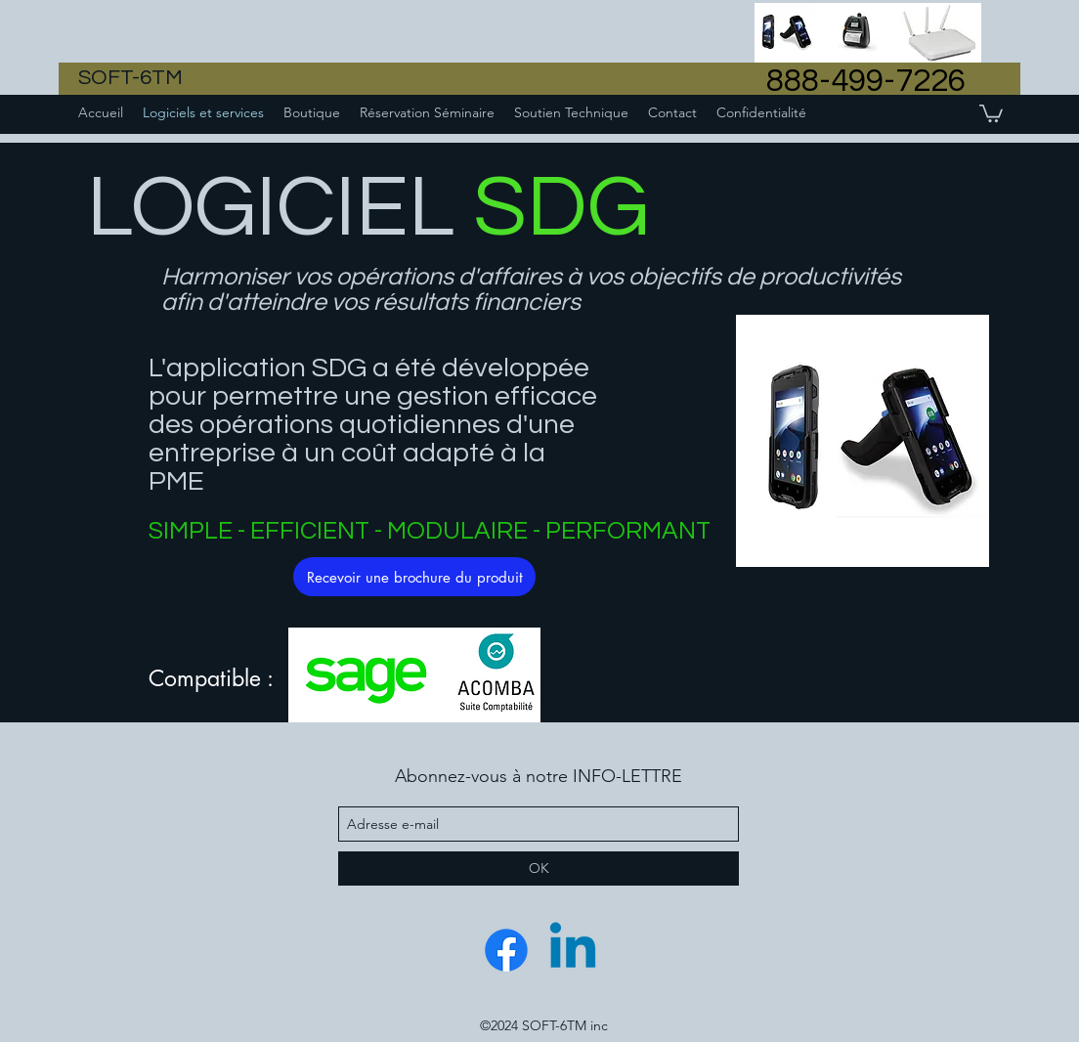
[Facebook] (506, 950)
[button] (991, 112)
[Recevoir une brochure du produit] (414, 576)
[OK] (538, 868)
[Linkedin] (572, 950)
